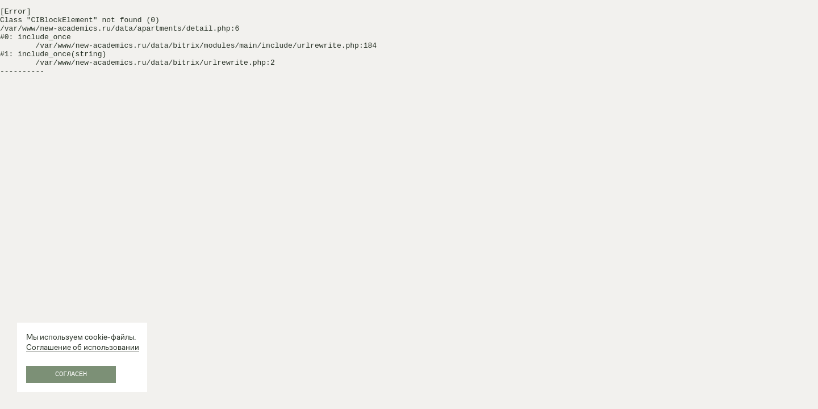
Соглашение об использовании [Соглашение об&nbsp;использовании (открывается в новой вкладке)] (82, 347)
